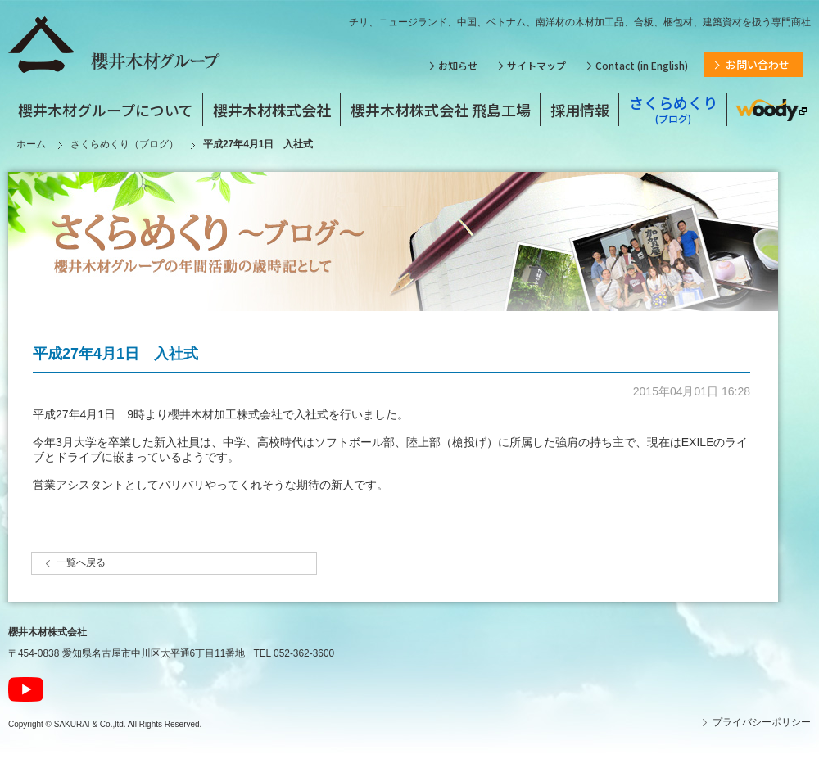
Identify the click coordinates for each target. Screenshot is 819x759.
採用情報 (579, 109)
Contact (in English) (641, 65)
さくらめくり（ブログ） (124, 144)
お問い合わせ (758, 64)
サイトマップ (536, 65)
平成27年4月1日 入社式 (115, 354)
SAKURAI (72, 724)
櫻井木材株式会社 (272, 109)
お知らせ (457, 65)
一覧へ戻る (81, 562)
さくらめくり (673, 109)
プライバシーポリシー (762, 722)
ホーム (31, 144)
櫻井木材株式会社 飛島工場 (441, 109)
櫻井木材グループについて (105, 109)
